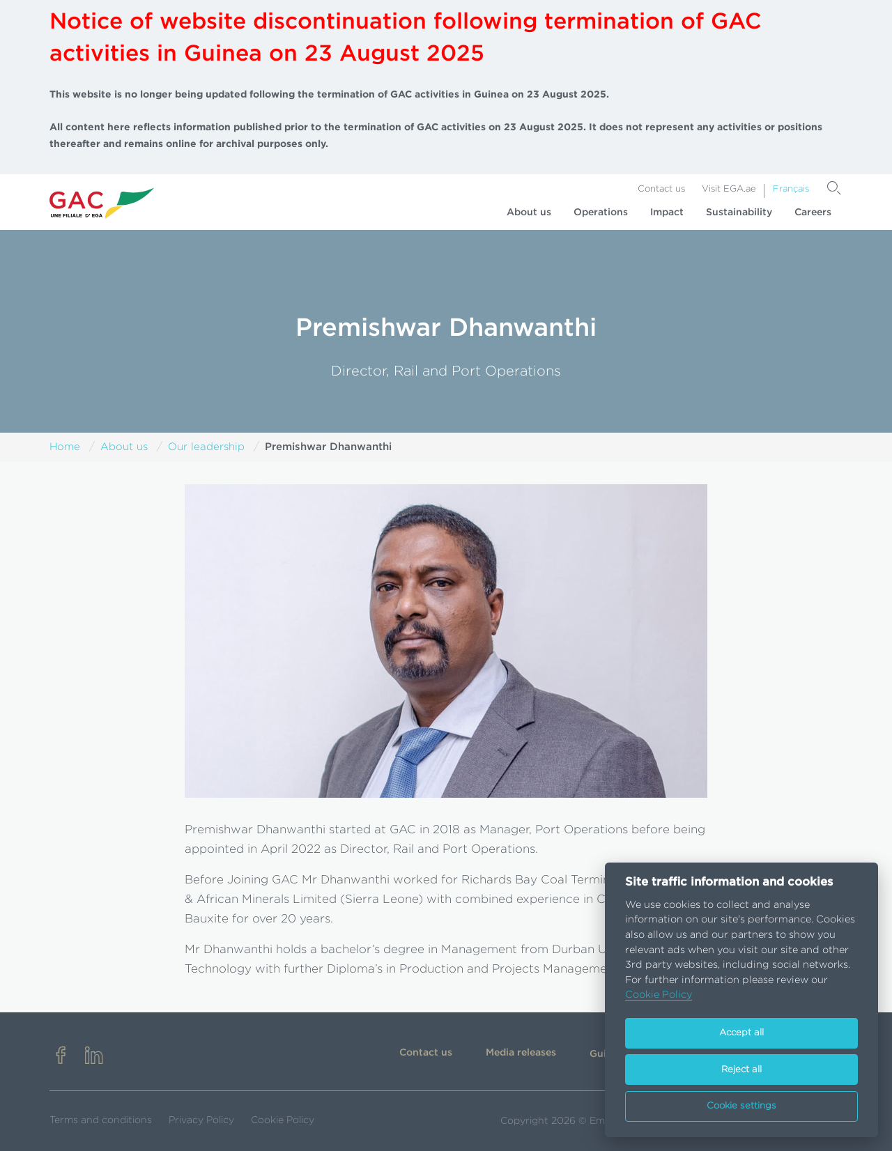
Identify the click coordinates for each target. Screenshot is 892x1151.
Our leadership (206, 447)
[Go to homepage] (101, 203)
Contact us (661, 189)
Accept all (741, 1032)
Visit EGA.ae (729, 189)
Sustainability (739, 212)
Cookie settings (741, 1106)
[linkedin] (94, 1056)
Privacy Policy (201, 1120)
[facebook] (60, 1056)
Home (64, 447)
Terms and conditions (100, 1120)
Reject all (741, 1069)
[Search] (834, 188)
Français (791, 189)
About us (529, 212)
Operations (601, 212)
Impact (667, 212)
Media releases (521, 1053)
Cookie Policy (282, 1120)
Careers (812, 212)
